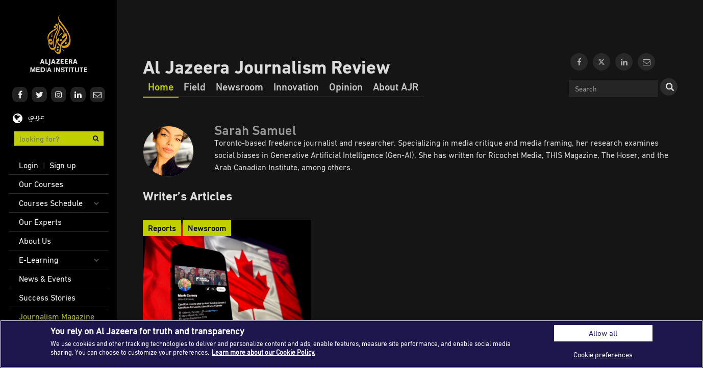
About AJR (395, 86)
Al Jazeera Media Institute (59, 44)
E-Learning (38, 260)
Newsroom (239, 86)
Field (195, 86)
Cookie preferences (603, 354)
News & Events (45, 278)
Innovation (296, 86)
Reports (162, 228)
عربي (36, 117)
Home (160, 86)
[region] (351, 344)
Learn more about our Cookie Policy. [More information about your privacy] (263, 352)
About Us (35, 241)
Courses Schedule (51, 203)
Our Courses (41, 184)
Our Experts (40, 222)
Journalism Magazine (56, 316)
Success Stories (47, 297)
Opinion (346, 86)
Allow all (603, 333)
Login (28, 165)
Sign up (62, 165)
